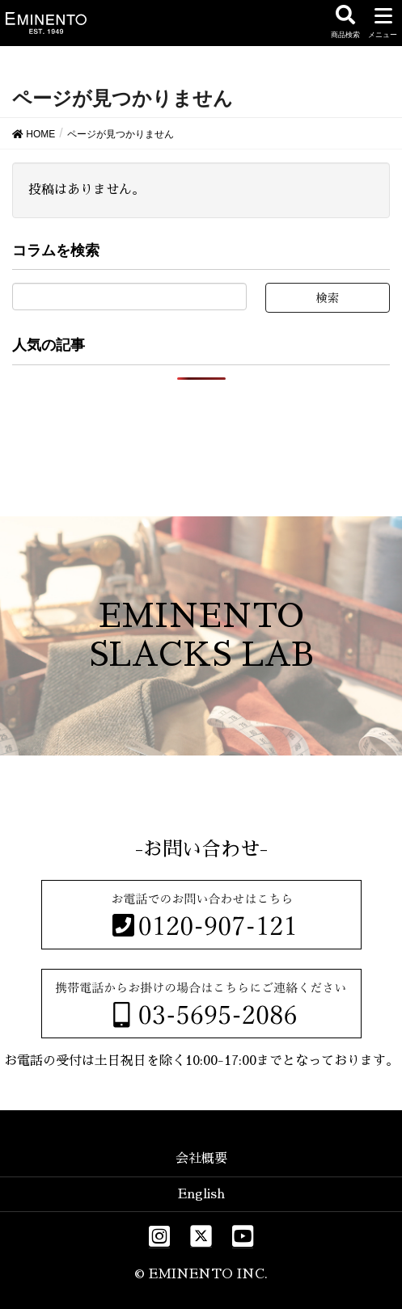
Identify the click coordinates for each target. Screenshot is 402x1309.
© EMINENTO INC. (201, 1274)
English (201, 1194)
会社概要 (201, 1158)
